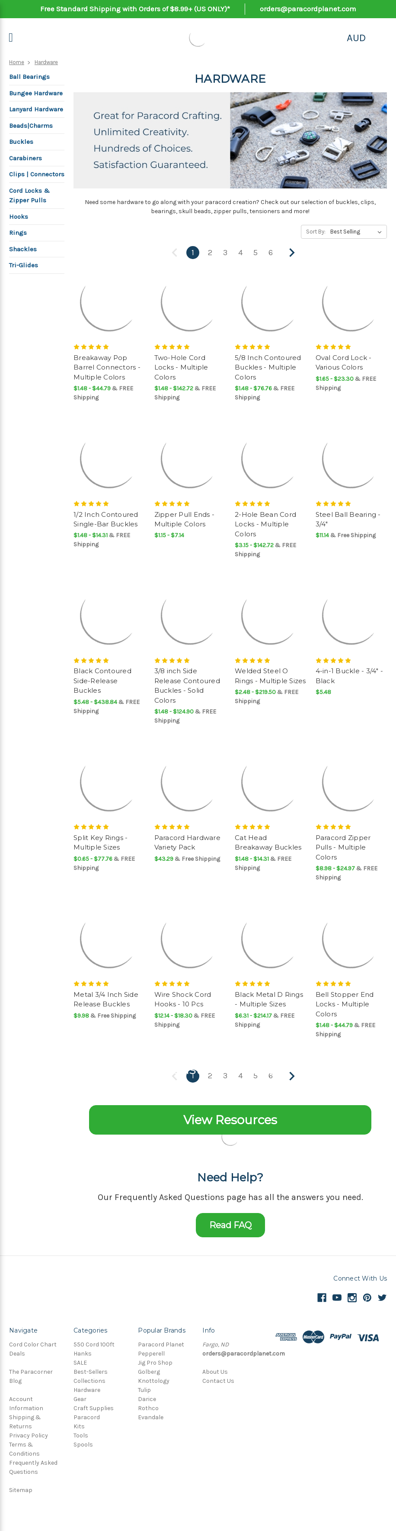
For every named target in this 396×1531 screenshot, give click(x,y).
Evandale (150, 1417)
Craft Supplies (93, 1408)
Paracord (86, 1417)
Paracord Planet (161, 1344)
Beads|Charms (31, 126)
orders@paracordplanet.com (308, 8)
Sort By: (316, 231)
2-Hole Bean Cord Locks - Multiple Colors (265, 524)
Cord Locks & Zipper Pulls (29, 195)
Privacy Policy (28, 1435)
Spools (83, 1444)
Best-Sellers (90, 1371)
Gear (79, 1399)
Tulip (144, 1390)
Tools (80, 1435)
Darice (147, 1399)
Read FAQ (230, 1225)
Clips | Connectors (36, 174)
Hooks (18, 217)
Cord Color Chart (33, 1344)
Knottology (153, 1381)
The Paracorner (31, 1371)
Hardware (46, 62)
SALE (80, 1362)
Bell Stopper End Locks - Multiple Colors (345, 1004)
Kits (79, 1426)
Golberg (149, 1371)
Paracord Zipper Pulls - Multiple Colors (343, 847)
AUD (356, 38)
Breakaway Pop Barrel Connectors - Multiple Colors (107, 367)
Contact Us (218, 1381)
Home (16, 62)
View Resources (230, 1120)
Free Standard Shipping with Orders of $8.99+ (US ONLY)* (135, 8)
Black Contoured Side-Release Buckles (102, 680)
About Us (215, 1371)
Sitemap (20, 1490)
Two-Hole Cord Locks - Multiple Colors (181, 367)
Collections (89, 1381)
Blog (15, 1381)
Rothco (148, 1408)
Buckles (21, 142)
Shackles (23, 249)
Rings (18, 233)
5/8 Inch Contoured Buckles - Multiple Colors (268, 367)
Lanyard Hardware (36, 109)
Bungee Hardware (36, 93)
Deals (17, 1353)
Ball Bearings (29, 77)
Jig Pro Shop (155, 1362)
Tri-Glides (23, 265)
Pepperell (151, 1353)
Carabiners (25, 158)
